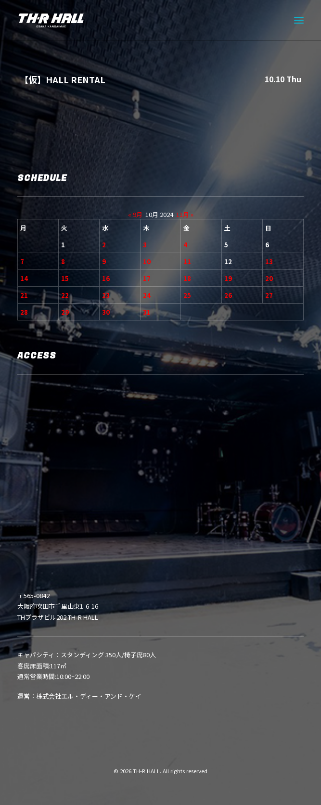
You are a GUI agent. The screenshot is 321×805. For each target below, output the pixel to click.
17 (147, 278)
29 (65, 312)
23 (106, 295)
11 (187, 261)
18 (187, 278)
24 (147, 295)
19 (228, 278)
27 (269, 295)
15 (65, 278)
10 (147, 261)
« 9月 (135, 214)
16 (106, 278)
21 (24, 295)
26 (228, 295)
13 (269, 261)
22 (65, 295)
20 (269, 278)
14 (24, 278)
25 (187, 295)
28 (24, 312)
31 (147, 312)
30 (106, 312)
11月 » (184, 214)
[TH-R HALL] (51, 20)
